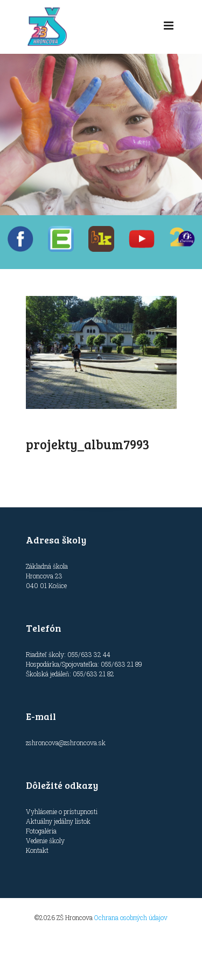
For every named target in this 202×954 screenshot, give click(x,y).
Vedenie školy (45, 840)
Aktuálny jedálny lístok (58, 821)
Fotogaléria (41, 830)
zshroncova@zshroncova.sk (66, 742)
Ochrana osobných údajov (131, 917)
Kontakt (37, 850)
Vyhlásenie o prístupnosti (61, 811)
